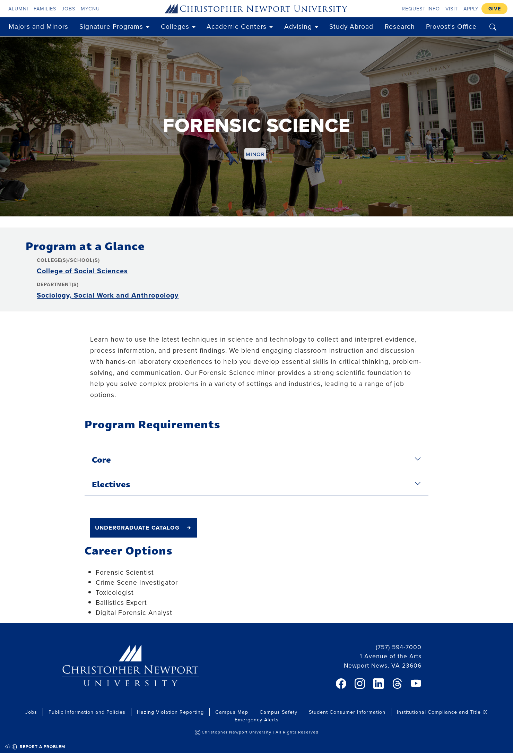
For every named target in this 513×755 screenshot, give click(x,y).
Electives (111, 483)
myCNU (90, 8)
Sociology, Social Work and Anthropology (108, 295)
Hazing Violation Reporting (170, 711)
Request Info (421, 8)
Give (494, 8)
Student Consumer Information (347, 711)
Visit (451, 8)
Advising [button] (298, 26)
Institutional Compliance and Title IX (442, 711)
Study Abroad (351, 26)
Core (101, 459)
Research (400, 26)
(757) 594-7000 (398, 647)
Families (45, 8)
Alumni (18, 8)
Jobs (68, 8)
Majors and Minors (38, 26)
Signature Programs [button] (111, 26)
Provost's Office (451, 26)
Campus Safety (278, 711)
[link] (341, 683)
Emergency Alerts (257, 719)
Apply (471, 8)
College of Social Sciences (82, 271)
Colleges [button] (175, 26)
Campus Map (231, 711)
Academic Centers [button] (237, 26)
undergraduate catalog (137, 527)
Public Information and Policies (87, 711)
